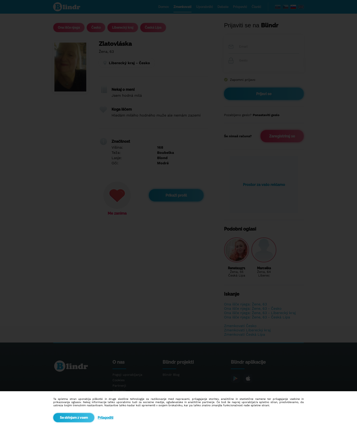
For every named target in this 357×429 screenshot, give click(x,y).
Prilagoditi (105, 417)
